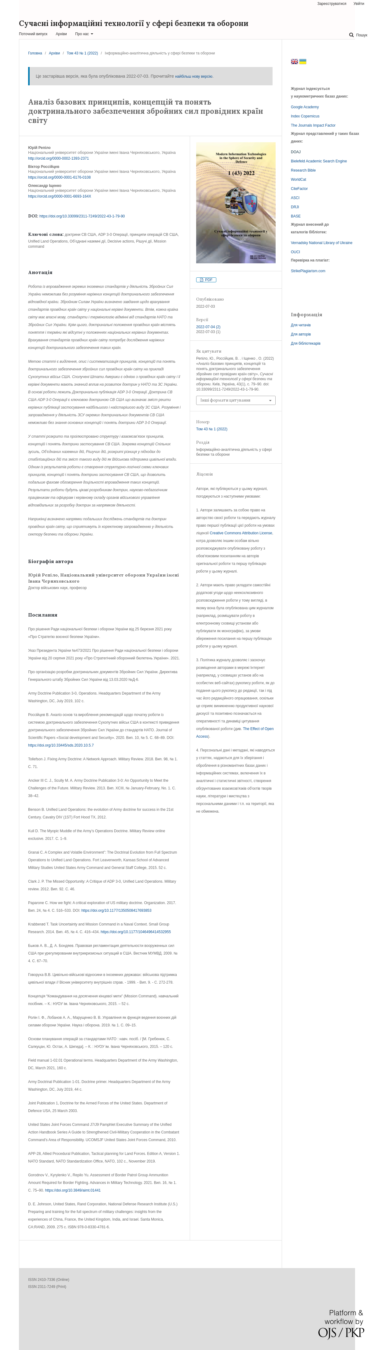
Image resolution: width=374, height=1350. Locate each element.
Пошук (361, 35)
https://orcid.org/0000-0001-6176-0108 (59, 177)
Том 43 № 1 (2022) (82, 53)
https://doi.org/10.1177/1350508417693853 (116, 910)
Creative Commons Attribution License (241, 533)
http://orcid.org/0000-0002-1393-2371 (58, 158)
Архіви (61, 34)
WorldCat (298, 179)
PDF (208, 280)
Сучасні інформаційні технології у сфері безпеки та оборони (133, 23)
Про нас (82, 34)
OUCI (295, 252)
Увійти (359, 4)
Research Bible (303, 170)
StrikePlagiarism (304, 271)
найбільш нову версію (193, 76)
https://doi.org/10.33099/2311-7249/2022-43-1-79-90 (82, 216)
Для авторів (301, 334)
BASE (296, 216)
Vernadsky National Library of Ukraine (321, 243)
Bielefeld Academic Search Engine (319, 161)
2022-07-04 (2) (208, 327)
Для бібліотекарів (306, 343)
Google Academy (305, 107)
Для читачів (301, 325)
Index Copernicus (305, 116)
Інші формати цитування (225, 400)
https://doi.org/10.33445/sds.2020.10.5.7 (61, 745)
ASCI (295, 198)
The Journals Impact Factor (313, 125)
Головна (35, 53)
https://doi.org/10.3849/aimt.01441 (73, 1190)
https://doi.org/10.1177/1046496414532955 (136, 932)
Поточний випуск (33, 34)
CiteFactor (299, 189)
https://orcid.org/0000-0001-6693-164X (59, 196)
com (321, 271)
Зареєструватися (331, 4)
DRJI (295, 207)
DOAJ (296, 152)
